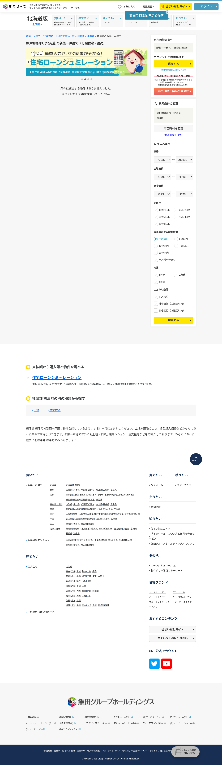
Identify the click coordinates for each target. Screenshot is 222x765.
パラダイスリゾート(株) (95, 723)
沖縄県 (76, 533)
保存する (173, 63)
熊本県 (102, 528)
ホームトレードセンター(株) (39, 723)
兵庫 (84, 591)
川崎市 (100, 495)
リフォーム (157, 485)
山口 (89, 595)
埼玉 (84, 576)
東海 (52, 509)
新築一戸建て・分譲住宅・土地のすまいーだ (50, 36)
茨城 (68, 576)
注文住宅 (55, 410)
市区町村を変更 (173, 128)
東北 (52, 490)
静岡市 (93, 509)
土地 (36, 410)
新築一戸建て (35, 485)
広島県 (84, 519)
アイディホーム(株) (178, 717)
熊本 (84, 605)
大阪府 (69, 514)
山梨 (84, 581)
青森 (68, 571)
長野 (89, 581)
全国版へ (37, 24)
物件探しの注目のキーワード (166, 570)
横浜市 (91, 495)
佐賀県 (94, 528)
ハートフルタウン (157, 597)
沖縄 (107, 605)
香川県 (76, 524)
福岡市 (76, 528)
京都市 (112, 514)
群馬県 (99, 499)
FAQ (104, 751)
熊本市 (109, 528)
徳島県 (84, 524)
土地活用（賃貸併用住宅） (42, 612)
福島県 (113, 490)
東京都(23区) (72, 540)
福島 (94, 571)
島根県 (114, 519)
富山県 (113, 504)
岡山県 (69, 519)
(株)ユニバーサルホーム (181, 723)
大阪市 (82, 514)
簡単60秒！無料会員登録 (173, 91)
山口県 (99, 519)
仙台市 (91, 490)
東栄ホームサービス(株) (125, 723)
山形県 (106, 490)
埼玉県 (118, 495)
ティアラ (153, 607)
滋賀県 (120, 514)
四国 (52, 524)
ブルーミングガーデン (159, 602)
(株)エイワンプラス (68, 729)
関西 (52, 514)
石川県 (99, 504)
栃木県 (91, 499)
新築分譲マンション (39, 540)
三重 (84, 586)
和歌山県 (136, 514)
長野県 (76, 504)
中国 (52, 519)
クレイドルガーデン (182, 597)
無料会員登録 (160, 80)
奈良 (89, 591)
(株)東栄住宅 (90, 717)
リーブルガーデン (157, 592)
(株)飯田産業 (65, 717)
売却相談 (156, 506)
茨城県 (84, 499)
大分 (89, 605)
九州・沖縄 (55, 528)
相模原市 (109, 495)
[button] (28, 61)
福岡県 (69, 528)
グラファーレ (179, 592)
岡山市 (76, 519)
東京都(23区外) (86, 540)
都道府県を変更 (173, 135)
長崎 (78, 605)
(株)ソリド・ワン (34, 729)
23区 (75, 495)
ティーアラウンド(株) (153, 723)
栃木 (73, 576)
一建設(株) (31, 717)
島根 (73, 595)
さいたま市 (127, 495)
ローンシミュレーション (164, 565)
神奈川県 (83, 495)
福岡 (68, 605)
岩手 (73, 571)
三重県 (117, 509)
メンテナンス (184, 485)
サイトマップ (114, 751)
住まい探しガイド (174, 6)
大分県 (126, 528)
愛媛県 (69, 524)
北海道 (80, 36)
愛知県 (69, 509)
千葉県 (69, 499)
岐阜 (68, 586)
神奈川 (101, 576)
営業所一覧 (59, 751)
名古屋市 (77, 509)
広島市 (91, 519)
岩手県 (76, 490)
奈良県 (128, 514)
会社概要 (48, 751)
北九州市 (85, 528)
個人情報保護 (93, 751)
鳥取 (68, 595)
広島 (84, 595)
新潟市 (91, 504)
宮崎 (94, 605)
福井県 (106, 504)
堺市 (75, 514)
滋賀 (68, 591)
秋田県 (99, 490)
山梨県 (69, 504)
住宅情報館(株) (66, 723)
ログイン (206, 6)
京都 (73, 591)
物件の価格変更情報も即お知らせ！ (173, 85)
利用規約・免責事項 (75, 751)
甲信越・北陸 (56, 504)
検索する (173, 320)
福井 (78, 581)
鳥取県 (106, 519)
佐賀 (73, 605)
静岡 (73, 586)
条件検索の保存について (172, 70)
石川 (73, 581)
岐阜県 (109, 509)
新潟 (68, 581)
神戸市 (97, 514)
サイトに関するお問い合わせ (164, 751)
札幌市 (76, 485)
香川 (73, 600)
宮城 (78, 571)
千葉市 (76, 499)
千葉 (89, 576)
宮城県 (84, 490)
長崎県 (69, 533)
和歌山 (95, 591)
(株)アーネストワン (152, 717)
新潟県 (84, 504)
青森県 (69, 490)
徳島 (68, 600)
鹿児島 (101, 605)
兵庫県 (90, 514)
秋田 (84, 571)
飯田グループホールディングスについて (172, 543)
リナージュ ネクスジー (183, 602)
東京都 (69, 495)
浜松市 (101, 509)
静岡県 (86, 509)
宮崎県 (134, 528)
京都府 (105, 514)
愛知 (78, 586)
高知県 (91, 524)
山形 (89, 571)
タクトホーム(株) (122, 717)
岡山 (78, 595)
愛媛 (78, 600)
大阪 (78, 591)
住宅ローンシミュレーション (57, 378)
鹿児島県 (118, 528)
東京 (94, 576)
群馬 (78, 576)
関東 (52, 495)
